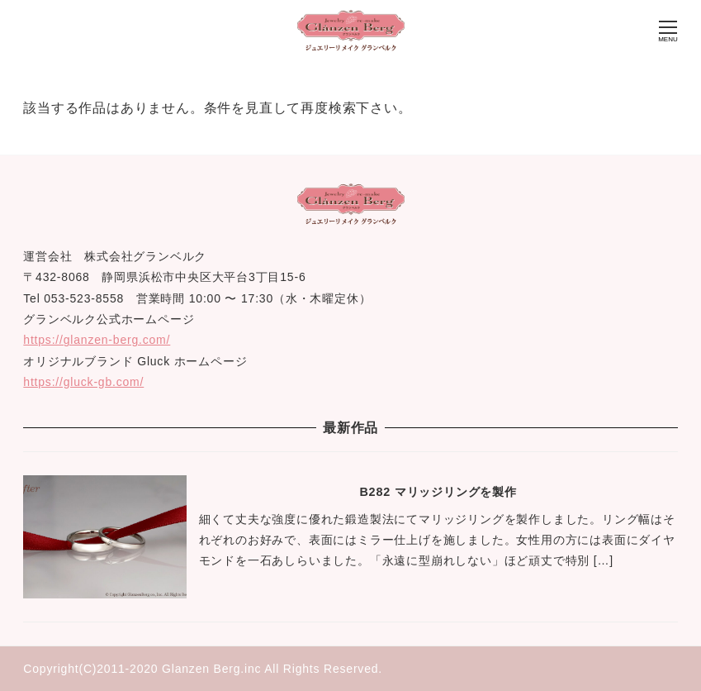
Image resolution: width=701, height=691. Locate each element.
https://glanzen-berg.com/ (96, 339)
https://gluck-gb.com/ (83, 381)
